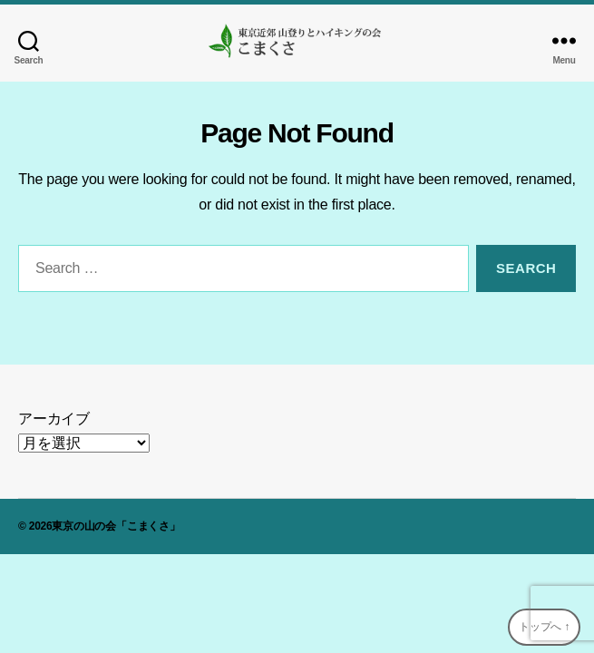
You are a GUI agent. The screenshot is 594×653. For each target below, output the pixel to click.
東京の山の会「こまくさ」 (116, 526)
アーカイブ (54, 418)
